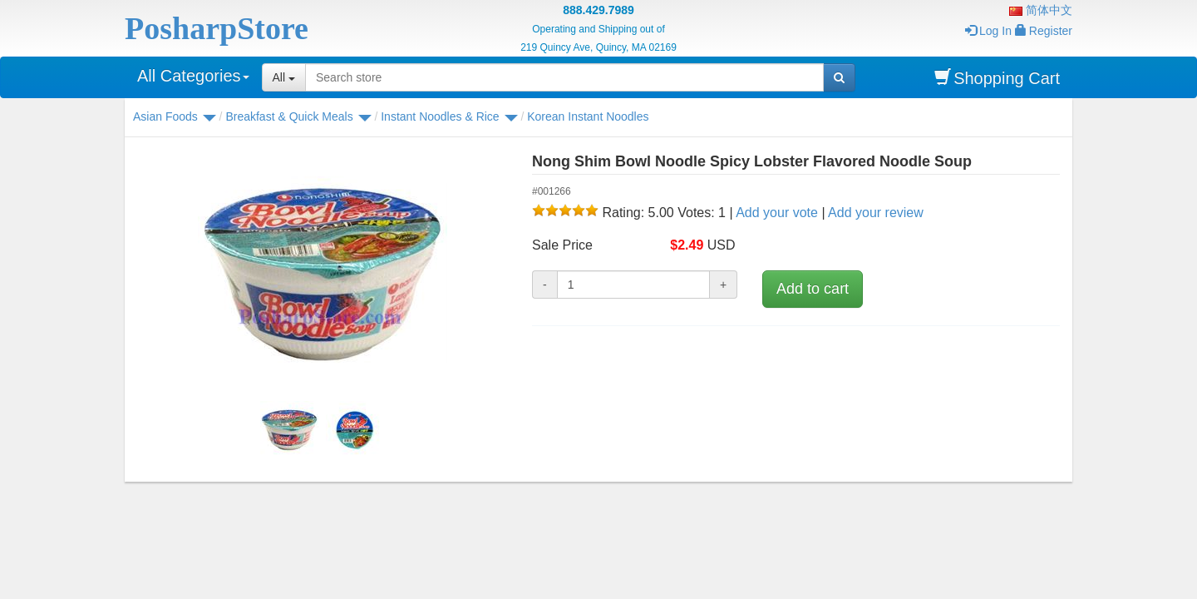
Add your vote (777, 212)
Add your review (876, 212)
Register (1043, 30)
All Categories (193, 76)
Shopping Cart (997, 77)
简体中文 (1040, 10)
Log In (988, 30)
